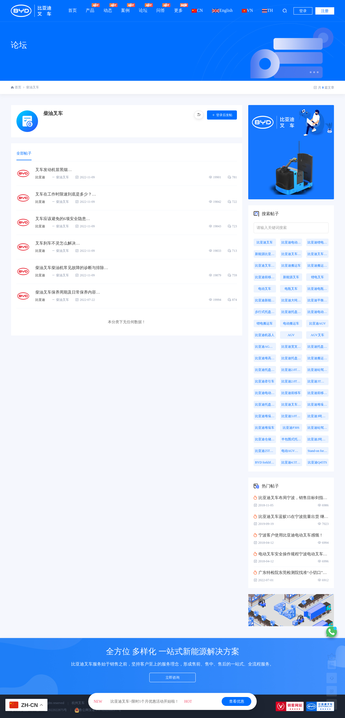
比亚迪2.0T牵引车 (291, 381)
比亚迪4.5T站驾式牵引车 (291, 462)
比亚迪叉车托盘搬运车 (291, 404)
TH (267, 10)
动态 (108, 8)
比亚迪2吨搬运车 (318, 439)
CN (197, 10)
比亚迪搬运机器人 (318, 358)
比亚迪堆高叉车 (265, 358)
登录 (303, 11)
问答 (160, 8)
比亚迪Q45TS (317, 462)
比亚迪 (40, 177)
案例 (125, 8)
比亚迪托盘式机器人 (265, 370)
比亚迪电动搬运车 (265, 393)
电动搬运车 (291, 323)
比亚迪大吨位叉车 (291, 300)
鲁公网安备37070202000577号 (98, 710)
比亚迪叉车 (265, 242)
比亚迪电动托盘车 (318, 312)
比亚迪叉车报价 (318, 254)
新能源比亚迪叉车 (265, 254)
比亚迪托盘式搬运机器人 (291, 358)
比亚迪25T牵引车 (265, 451)
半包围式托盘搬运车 (291, 439)
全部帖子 (24, 153)
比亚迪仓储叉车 (265, 439)
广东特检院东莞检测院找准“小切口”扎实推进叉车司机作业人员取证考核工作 (291, 572)
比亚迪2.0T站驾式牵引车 (291, 370)
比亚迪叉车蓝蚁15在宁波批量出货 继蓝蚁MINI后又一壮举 (291, 516)
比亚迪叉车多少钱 (265, 265)
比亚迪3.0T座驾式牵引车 (291, 416)
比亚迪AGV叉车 (265, 346)
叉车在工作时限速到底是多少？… (67, 194)
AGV (291, 335)
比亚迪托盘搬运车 (291, 312)
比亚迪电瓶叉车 (318, 289)
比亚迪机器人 (264, 335)
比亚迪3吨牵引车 (318, 416)
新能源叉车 (291, 277)
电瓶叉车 (291, 289)
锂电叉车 (317, 277)
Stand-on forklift (318, 451)
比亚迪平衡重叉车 (318, 300)
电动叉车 (264, 289)
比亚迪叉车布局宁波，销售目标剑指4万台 (291, 498)
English (222, 10)
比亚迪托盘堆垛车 (318, 346)
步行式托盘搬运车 (265, 312)
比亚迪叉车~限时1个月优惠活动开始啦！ (143, 701)
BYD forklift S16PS (265, 462)
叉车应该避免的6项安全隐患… (64, 219)
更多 (178, 8)
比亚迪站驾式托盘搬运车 (318, 428)
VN (247, 10)
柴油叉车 (32, 87)
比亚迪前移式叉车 (265, 277)
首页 (72, 10)
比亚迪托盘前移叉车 (265, 404)
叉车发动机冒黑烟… (54, 170)
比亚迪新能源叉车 (265, 300)
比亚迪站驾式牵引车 (318, 370)
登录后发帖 (222, 115)
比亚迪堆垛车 (264, 428)
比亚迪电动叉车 (291, 242)
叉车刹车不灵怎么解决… (59, 243)
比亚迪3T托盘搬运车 (318, 381)
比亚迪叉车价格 (291, 254)
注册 (325, 11)
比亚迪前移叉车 (318, 393)
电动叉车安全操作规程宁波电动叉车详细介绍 (291, 554)
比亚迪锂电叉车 (318, 242)
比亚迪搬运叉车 (318, 265)
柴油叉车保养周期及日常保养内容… (69, 292)
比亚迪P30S (291, 428)
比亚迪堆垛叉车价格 (265, 416)
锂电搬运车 (265, 323)
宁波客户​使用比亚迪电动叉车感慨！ (288, 535)
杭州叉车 (78, 703)
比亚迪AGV (317, 323)
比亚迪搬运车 (291, 265)
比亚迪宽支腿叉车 (291, 346)
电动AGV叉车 (291, 451)
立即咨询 (172, 678)
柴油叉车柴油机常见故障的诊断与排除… (74, 268)
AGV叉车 (317, 335)
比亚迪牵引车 (264, 381)
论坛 (143, 8)
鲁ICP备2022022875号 (51, 710)
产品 (90, 8)
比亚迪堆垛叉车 (318, 404)
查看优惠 (236, 701)
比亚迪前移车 (291, 393)
